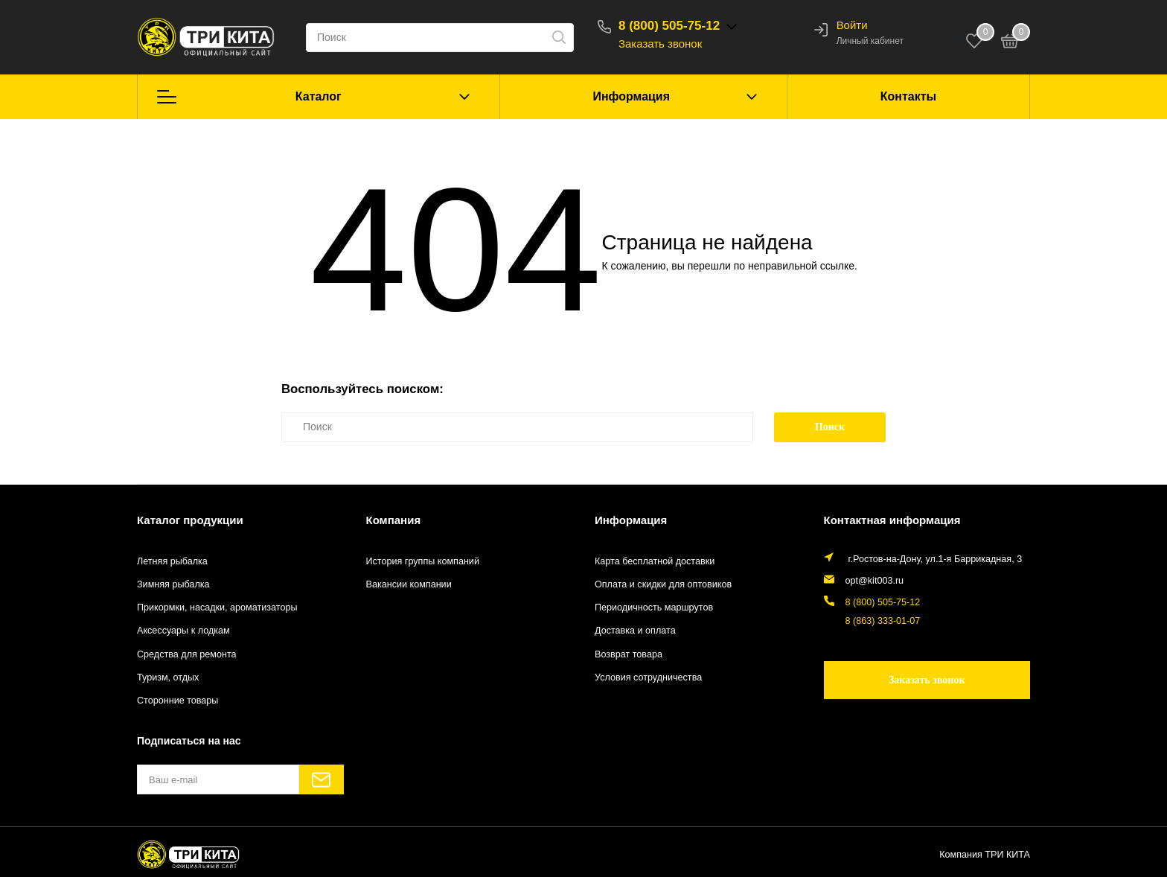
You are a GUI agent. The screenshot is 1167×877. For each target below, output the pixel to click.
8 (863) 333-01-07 (883, 621)
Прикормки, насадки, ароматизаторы (217, 607)
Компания (393, 520)
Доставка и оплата (635, 630)
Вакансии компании (409, 584)
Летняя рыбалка (172, 561)
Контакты (908, 96)
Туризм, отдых (168, 677)
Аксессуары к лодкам (183, 630)
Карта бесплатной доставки (654, 561)
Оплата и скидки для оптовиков (663, 584)
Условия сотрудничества (648, 677)
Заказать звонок (660, 43)
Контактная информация (892, 520)
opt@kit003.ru (874, 580)
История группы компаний (422, 561)
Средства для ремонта (187, 654)
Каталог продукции (190, 520)
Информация (631, 96)
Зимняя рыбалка (173, 584)
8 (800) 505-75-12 (669, 26)
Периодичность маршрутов (654, 607)
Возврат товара (628, 654)
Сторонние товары (177, 700)
